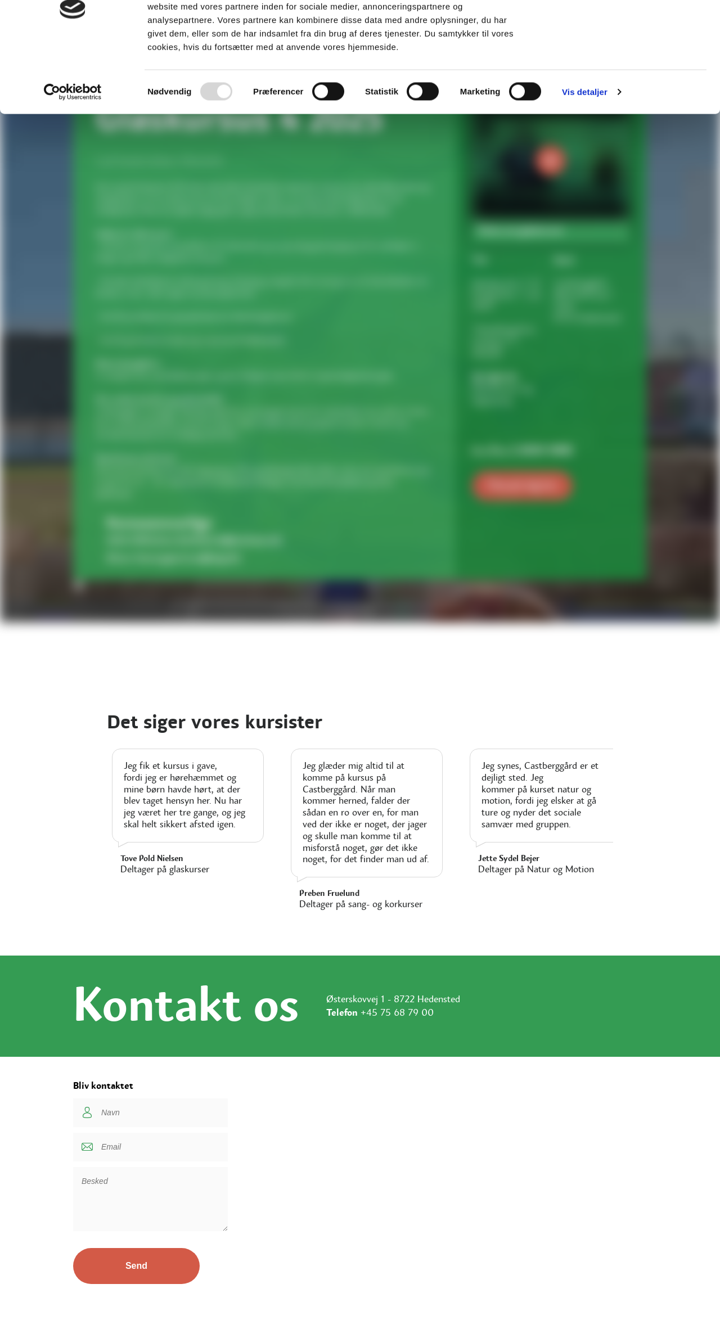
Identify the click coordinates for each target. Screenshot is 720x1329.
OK (626, 29)
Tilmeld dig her (522, 485)
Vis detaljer (585, 154)
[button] (360, 587)
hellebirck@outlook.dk (230, 540)
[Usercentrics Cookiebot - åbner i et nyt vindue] (73, 154)
